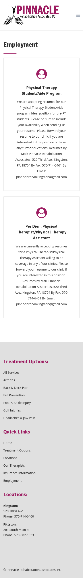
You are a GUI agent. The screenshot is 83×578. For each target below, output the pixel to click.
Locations (10, 458)
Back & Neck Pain (15, 387)
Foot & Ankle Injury (17, 403)
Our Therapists (14, 465)
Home (7, 443)
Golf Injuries (12, 410)
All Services (11, 372)
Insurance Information (19, 473)
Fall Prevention (14, 395)
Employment (12, 480)
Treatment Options (17, 450)
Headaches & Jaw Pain (19, 418)
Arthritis (9, 380)
